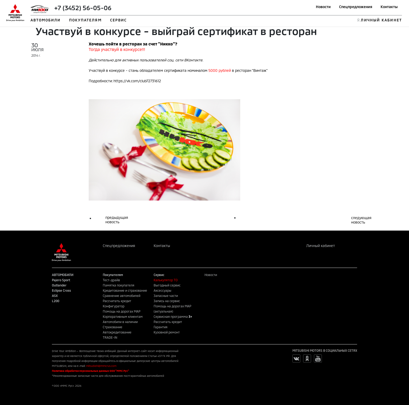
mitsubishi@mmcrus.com (101, 365)
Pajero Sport (61, 280)
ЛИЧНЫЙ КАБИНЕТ (381, 20)
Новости (323, 6)
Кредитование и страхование (125, 290)
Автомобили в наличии (120, 322)
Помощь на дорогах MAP (121, 311)
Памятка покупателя (118, 285)
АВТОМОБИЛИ (46, 20)
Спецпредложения (355, 6)
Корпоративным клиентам (123, 316)
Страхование (112, 327)
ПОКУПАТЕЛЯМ (85, 20)
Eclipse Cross (61, 290)
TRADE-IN (110, 337)
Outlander (59, 285)
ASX (55, 295)
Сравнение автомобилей (121, 295)
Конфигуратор (113, 306)
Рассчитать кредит (117, 301)
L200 (55, 301)
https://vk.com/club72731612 (137, 81)
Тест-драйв (111, 280)
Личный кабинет (320, 245)
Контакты (389, 6)
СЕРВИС (118, 20)
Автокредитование (117, 332)
